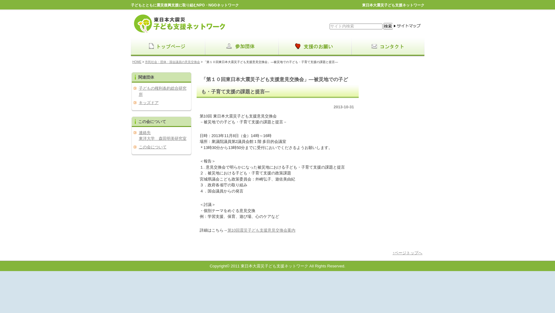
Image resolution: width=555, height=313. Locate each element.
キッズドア (149, 102)
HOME (137, 62)
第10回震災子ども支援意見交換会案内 (261, 230)
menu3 (387, 47)
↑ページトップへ (408, 253)
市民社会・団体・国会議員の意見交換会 (172, 62)
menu (167, 47)
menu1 (241, 47)
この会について (153, 147)
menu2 (314, 47)
